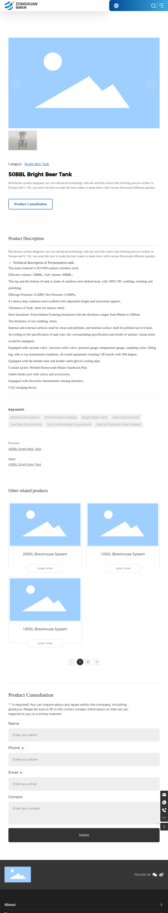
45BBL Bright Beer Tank (24, 449)
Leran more (45, 568)
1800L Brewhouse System (45, 629)
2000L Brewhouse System (45, 554)
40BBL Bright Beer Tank (24, 464)
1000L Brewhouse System (123, 554)
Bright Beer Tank (37, 164)
